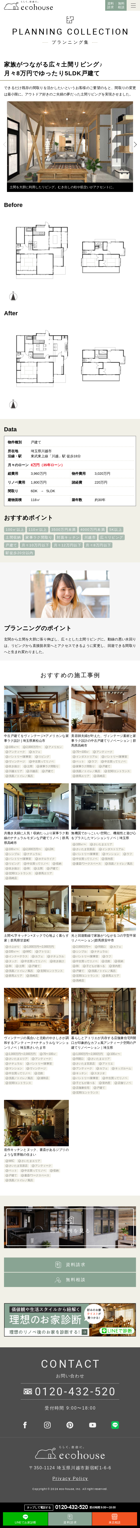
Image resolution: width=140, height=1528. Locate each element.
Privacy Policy (70, 1478)
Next (134, 144)
